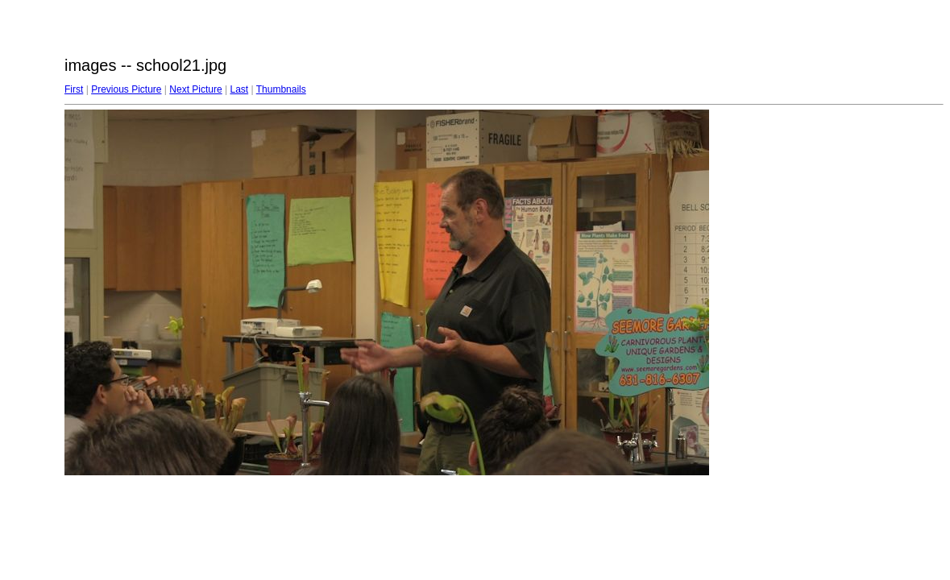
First (73, 89)
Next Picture (195, 89)
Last (239, 89)
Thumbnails (281, 89)
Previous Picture (126, 89)
